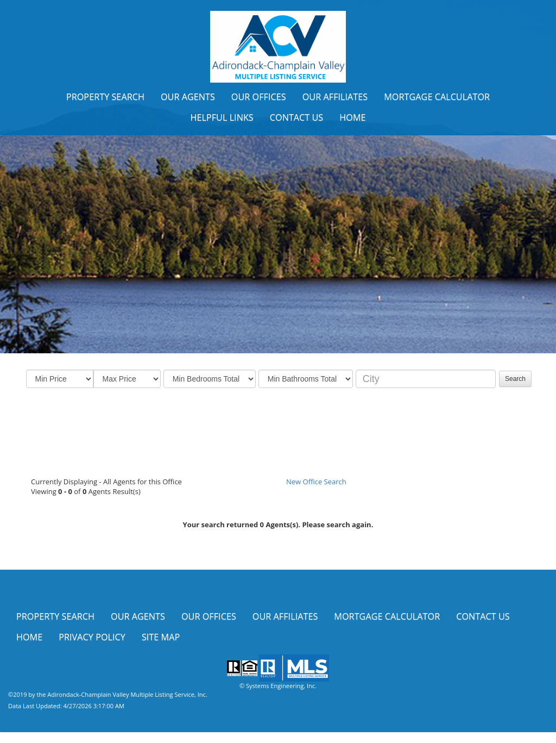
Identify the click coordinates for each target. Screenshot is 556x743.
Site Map (161, 637)
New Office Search (316, 481)
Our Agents (188, 97)
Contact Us (297, 117)
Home (352, 117)
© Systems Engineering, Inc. (278, 686)
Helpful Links (221, 117)
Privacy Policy (92, 637)
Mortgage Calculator (437, 97)
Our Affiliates (335, 97)
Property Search (105, 97)
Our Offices (258, 97)
